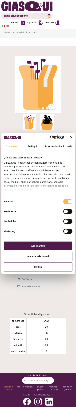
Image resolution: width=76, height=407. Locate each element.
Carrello (18, 22)
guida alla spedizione (27, 15)
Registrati (35, 22)
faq (18, 386)
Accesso (52, 22)
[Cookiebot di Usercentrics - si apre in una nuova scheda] (50, 137)
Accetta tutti (38, 245)
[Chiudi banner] (71, 137)
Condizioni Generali (67, 388)
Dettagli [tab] (32, 146)
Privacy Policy (40, 388)
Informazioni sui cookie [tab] (58, 146)
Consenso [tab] (11, 146)
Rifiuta (38, 266)
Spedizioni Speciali (8, 388)
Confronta (27, 279)
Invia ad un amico (31, 286)
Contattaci (28, 386)
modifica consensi (53, 388)
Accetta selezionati (38, 256)
